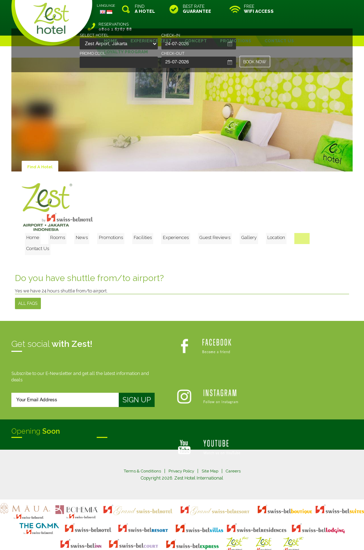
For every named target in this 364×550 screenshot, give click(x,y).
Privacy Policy (181, 441)
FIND (145, 9)
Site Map (211, 441)
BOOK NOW (255, 61)
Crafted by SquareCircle (223, 537)
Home (67, 218)
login (209, 531)
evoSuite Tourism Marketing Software (159, 537)
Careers (235, 441)
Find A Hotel (40, 149)
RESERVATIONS (322, 9)
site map (158, 531)
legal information (185, 531)
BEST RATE (197, 9)
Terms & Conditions (140, 441)
